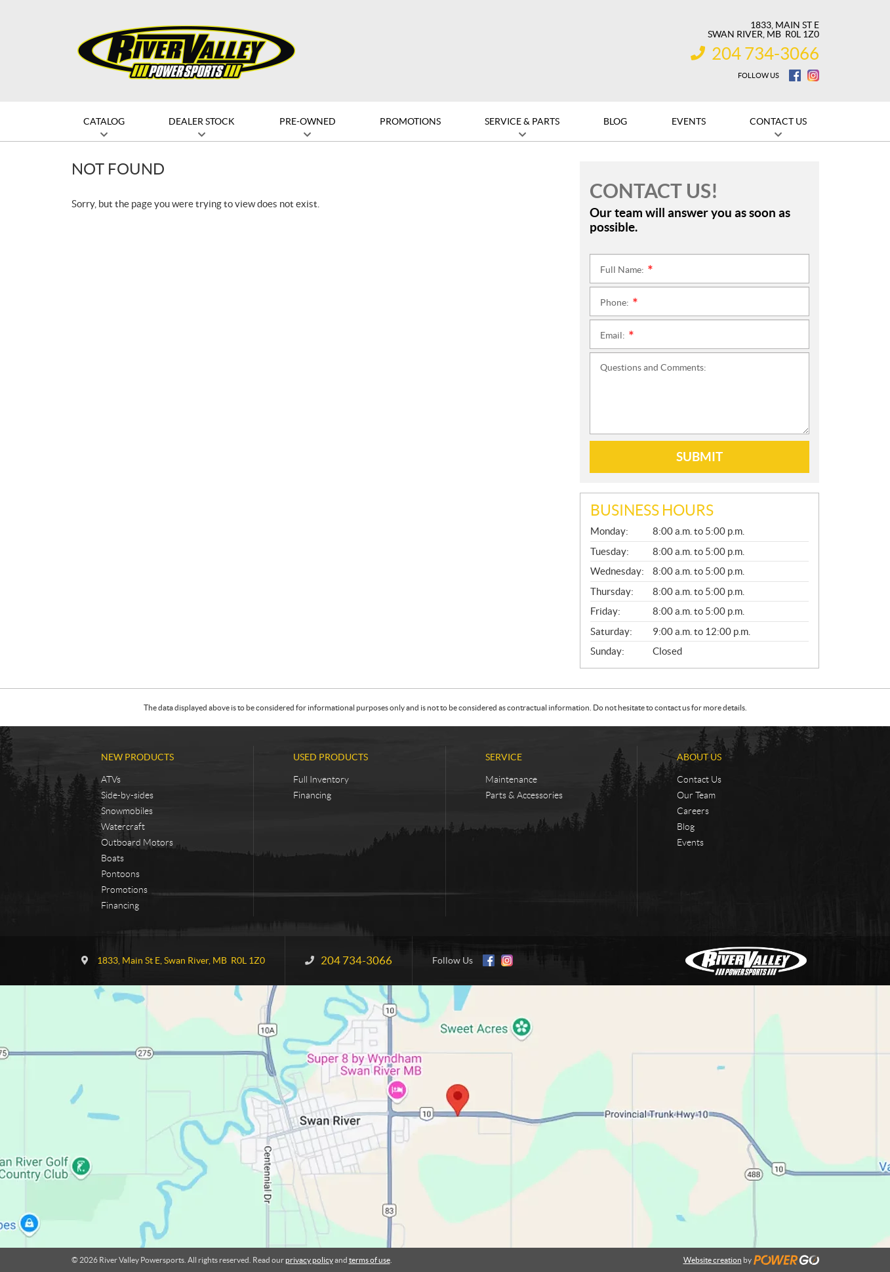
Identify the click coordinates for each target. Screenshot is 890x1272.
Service (503, 757)
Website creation (712, 1260)
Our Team (696, 795)
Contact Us (699, 779)
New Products (137, 757)
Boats (112, 858)
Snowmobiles (127, 811)
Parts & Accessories (524, 795)
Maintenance (511, 779)
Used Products (330, 757)
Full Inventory (321, 779)
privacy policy (309, 1260)
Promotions (124, 889)
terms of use (369, 1260)
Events (690, 842)
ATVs (111, 779)
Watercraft (123, 826)
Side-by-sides (127, 795)
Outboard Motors (137, 842)
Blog (686, 826)
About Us (699, 757)
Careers (693, 811)
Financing (120, 905)
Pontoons (120, 874)
